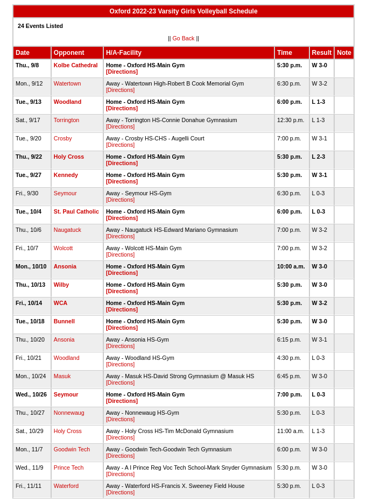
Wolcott (63, 248)
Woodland (67, 101)
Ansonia (65, 266)
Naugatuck (67, 229)
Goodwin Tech (72, 449)
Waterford (66, 486)
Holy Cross (69, 156)
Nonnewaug (69, 412)
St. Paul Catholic (76, 211)
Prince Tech (68, 467)
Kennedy (66, 175)
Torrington (66, 120)
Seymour (65, 193)
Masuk (62, 376)
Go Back (184, 38)
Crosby (63, 138)
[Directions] (122, 71)
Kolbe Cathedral (76, 65)
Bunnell (64, 321)
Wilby (61, 284)
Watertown (67, 83)
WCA (60, 303)
